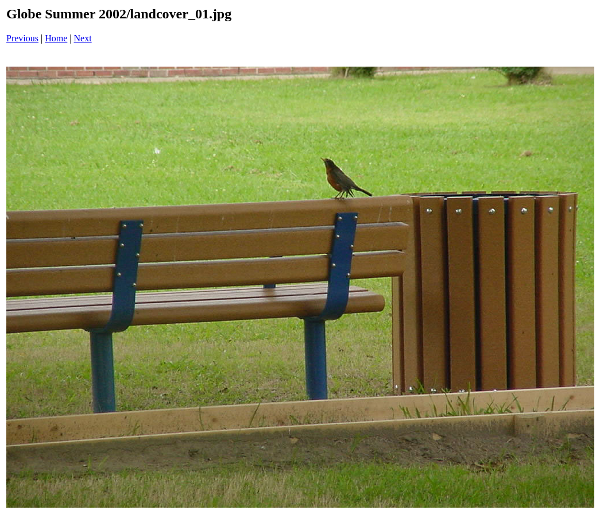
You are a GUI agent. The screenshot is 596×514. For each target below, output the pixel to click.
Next (83, 38)
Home (56, 38)
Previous (22, 38)
